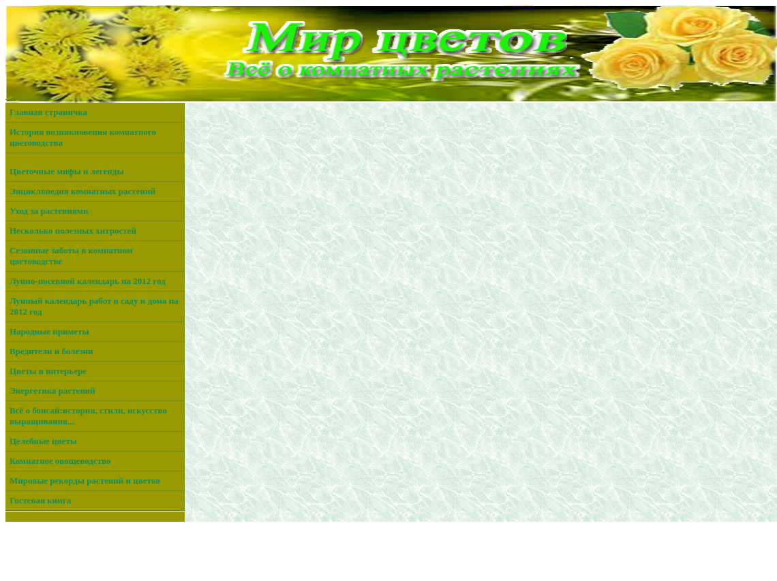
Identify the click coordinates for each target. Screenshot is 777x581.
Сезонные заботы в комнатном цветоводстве (71, 255)
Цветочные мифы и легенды (67, 171)
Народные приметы (49, 331)
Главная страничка (48, 112)
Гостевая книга (40, 500)
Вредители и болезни (51, 351)
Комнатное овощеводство (60, 461)
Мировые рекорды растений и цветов (85, 480)
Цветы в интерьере (48, 371)
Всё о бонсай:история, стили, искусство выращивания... (88, 415)
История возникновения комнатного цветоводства (83, 137)
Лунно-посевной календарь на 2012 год (88, 281)
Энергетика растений (52, 391)
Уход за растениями (49, 211)
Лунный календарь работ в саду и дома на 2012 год (94, 306)
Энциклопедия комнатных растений (82, 191)
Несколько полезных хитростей (73, 230)
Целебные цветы (43, 441)
